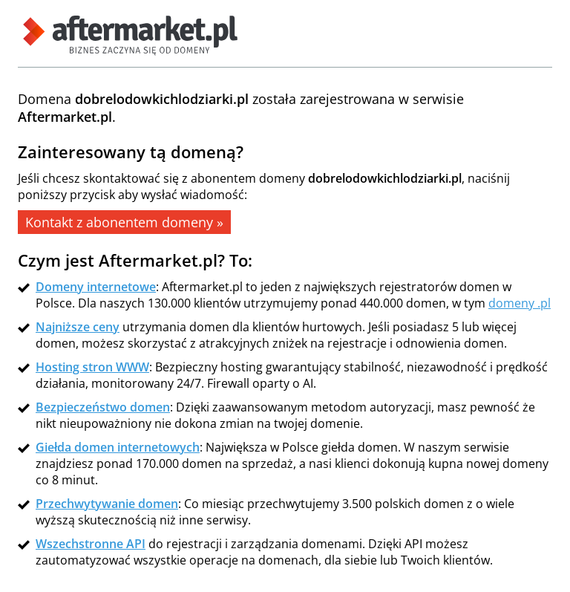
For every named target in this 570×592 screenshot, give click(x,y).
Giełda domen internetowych (118, 447)
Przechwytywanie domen (107, 503)
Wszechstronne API (90, 544)
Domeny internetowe (96, 287)
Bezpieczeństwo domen (103, 407)
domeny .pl (519, 303)
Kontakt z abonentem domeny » (124, 222)
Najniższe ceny (77, 327)
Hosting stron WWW (92, 367)
